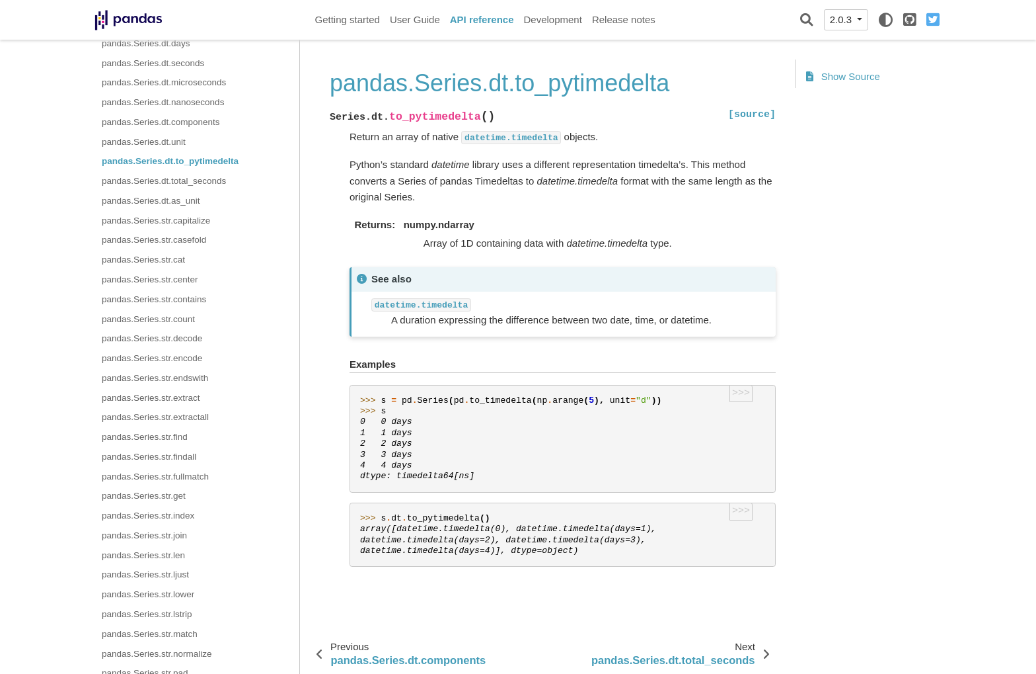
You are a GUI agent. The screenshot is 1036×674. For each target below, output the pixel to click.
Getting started (347, 19)
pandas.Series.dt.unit (144, 142)
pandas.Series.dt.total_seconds (164, 181)
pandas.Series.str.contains (154, 299)
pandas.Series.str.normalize (157, 654)
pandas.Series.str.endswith (155, 378)
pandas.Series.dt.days (146, 43)
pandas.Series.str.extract (151, 398)
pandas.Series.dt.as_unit (151, 201)
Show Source (843, 76)
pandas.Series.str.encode (152, 358)
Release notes (623, 19)
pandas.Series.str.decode (152, 338)
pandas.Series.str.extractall (155, 417)
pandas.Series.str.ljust (145, 574)
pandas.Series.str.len (143, 555)
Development (552, 19)
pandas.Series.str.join (144, 535)
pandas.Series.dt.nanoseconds (163, 102)
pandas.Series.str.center (150, 279)
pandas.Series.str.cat (143, 260)
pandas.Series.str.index (148, 516)
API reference (482, 19)
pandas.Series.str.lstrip (147, 614)
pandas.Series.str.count (148, 319)
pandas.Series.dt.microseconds (164, 82)
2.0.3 (842, 19)
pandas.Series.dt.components (161, 122)
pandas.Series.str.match (150, 634)
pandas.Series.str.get (144, 496)
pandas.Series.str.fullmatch (155, 477)
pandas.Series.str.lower (148, 594)
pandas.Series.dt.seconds (153, 63)
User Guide (415, 19)
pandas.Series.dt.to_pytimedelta (170, 161)
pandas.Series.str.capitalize (156, 221)
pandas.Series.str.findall (149, 457)
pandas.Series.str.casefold (154, 240)
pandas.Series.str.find (145, 437)
